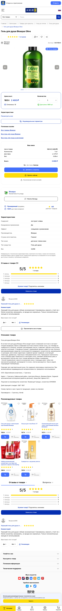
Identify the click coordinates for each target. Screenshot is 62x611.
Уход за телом (41, 23)
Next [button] (57, 67)
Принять (31, 601)
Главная (3, 23)
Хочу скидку (51, 49)
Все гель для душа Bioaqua (10, 134)
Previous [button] (5, 67)
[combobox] (10, 17)
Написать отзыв (31, 291)
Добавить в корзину (31, 170)
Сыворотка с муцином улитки (30, 461)
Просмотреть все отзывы (31, 329)
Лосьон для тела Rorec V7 (29, 423)
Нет (14, 322)
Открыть (56, 3)
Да (4, 322)
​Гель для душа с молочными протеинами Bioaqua (10, 424)
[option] (31, 67)
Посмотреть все (7, 116)
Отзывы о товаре (18, 482)
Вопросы (48, 482)
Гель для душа (54, 23)
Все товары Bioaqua (8, 130)
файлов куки (41, 597)
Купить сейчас (31, 175)
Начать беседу (31, 199)
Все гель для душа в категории (12, 138)
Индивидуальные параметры (31, 121)
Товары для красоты (26, 23)
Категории (12, 23)
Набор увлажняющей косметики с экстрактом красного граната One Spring (10, 463)
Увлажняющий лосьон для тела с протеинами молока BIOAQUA (50, 425)
